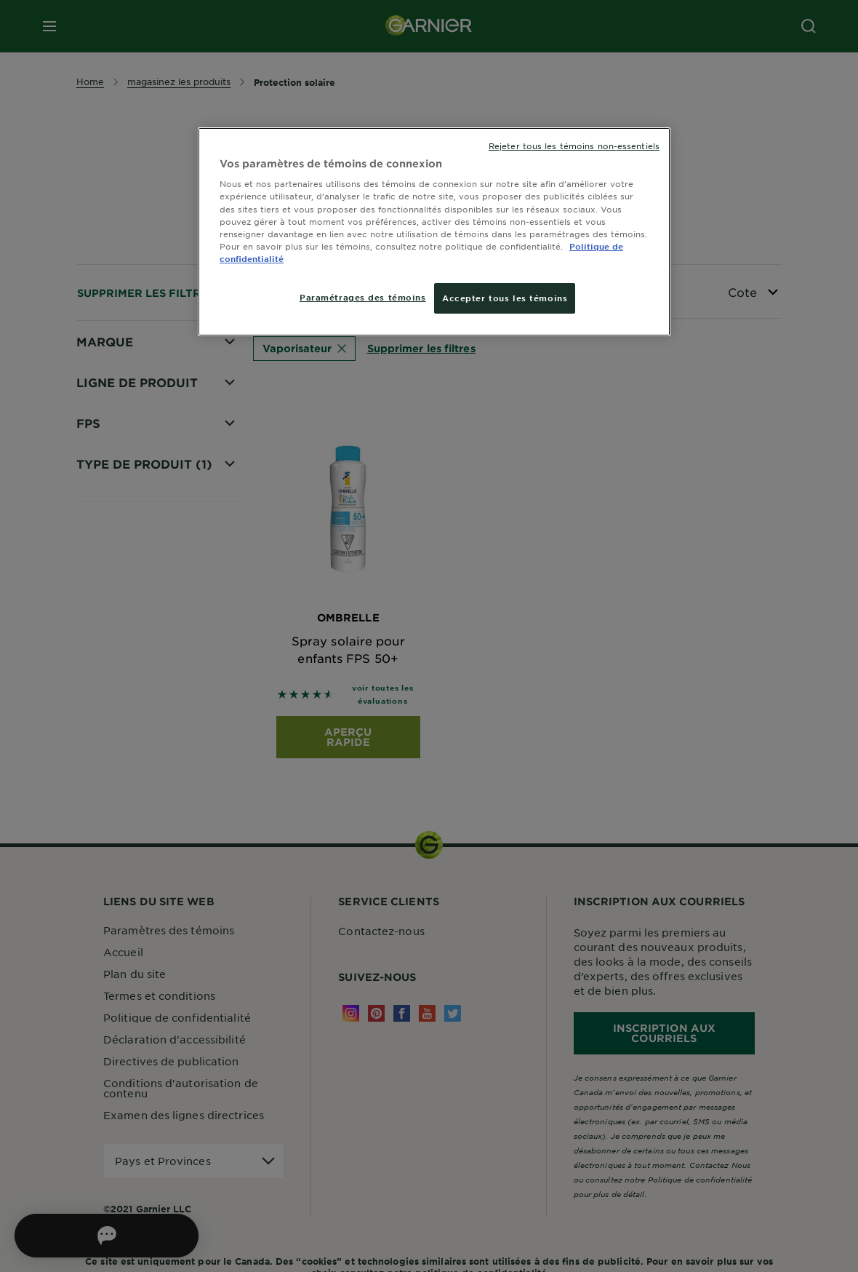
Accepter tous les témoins (504, 298)
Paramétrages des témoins (363, 297)
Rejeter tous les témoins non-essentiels (574, 145)
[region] (434, 231)
